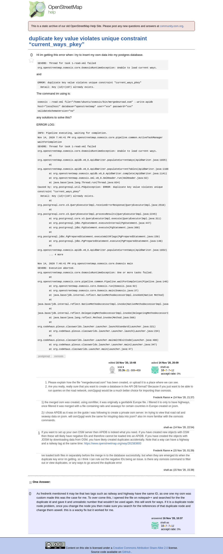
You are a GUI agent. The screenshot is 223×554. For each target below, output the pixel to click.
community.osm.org (171, 26)
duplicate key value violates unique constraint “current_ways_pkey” (88, 41)
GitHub (126, 552)
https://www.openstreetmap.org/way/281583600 (112, 443)
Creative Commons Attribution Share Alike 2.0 (140, 547)
